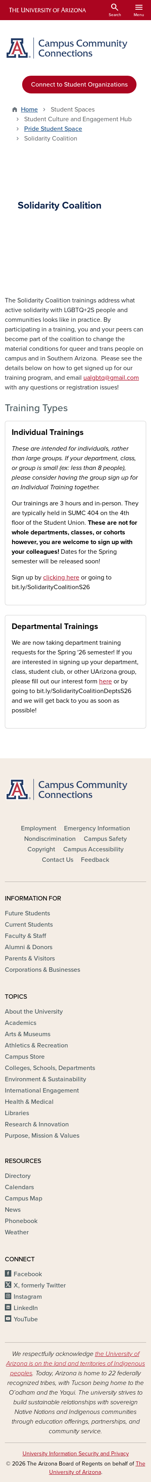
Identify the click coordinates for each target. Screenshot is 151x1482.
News (13, 1210)
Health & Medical (29, 1102)
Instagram (28, 1297)
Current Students (29, 925)
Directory (18, 1176)
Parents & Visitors (30, 958)
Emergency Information (97, 828)
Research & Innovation (37, 1124)
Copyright (41, 849)
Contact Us (57, 860)
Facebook (28, 1274)
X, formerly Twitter (40, 1285)
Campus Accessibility (93, 849)
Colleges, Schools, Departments (50, 1068)
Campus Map (23, 1198)
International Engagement (42, 1091)
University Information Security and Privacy (76, 1453)
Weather (17, 1232)
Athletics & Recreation (36, 1045)
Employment (38, 828)
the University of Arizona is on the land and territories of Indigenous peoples (75, 1363)
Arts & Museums (27, 1034)
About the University (34, 1012)
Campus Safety (105, 839)
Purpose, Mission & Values (42, 1136)
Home (29, 110)
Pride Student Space (53, 129)
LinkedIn (26, 1308)
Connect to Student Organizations (79, 85)
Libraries (17, 1113)
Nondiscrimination (50, 839)
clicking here (61, 577)
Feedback (95, 860)
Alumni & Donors (28, 947)
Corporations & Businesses (42, 970)
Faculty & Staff (25, 936)
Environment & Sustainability (45, 1079)
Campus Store (25, 1057)
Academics (20, 1023)
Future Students (27, 913)
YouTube (26, 1319)
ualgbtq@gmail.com (111, 378)
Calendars (19, 1187)
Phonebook (21, 1221)
